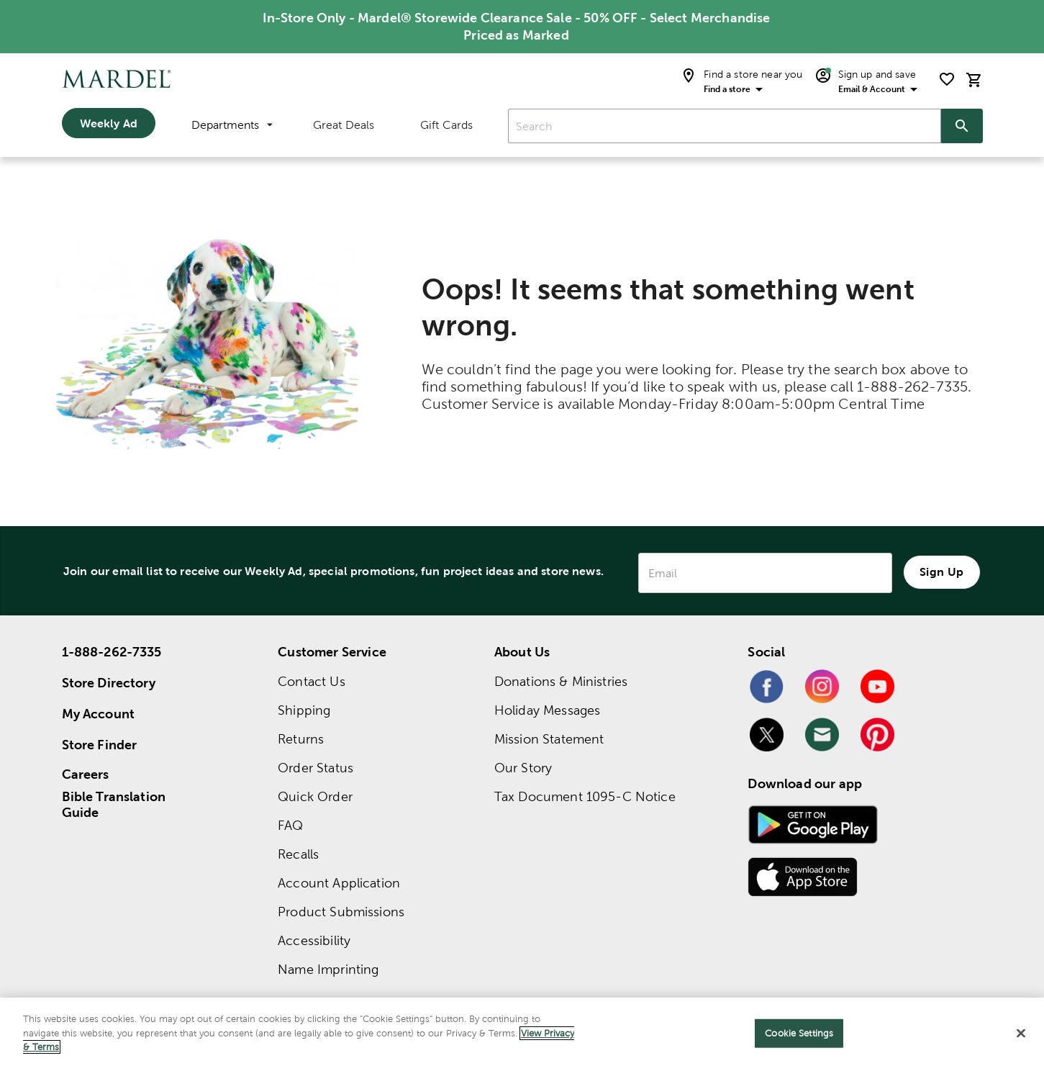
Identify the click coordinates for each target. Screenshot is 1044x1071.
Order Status (315, 767)
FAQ (290, 825)
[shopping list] (947, 79)
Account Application (339, 882)
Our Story (523, 767)
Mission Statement (549, 738)
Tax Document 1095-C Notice (585, 796)
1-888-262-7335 (112, 651)
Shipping (304, 710)
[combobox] (724, 126)
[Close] (1021, 1033)
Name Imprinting (328, 969)
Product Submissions (341, 911)
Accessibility (314, 940)
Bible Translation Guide (114, 805)
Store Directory (108, 682)
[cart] (974, 79)
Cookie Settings (799, 1033)
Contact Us (311, 681)
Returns (301, 738)
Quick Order (315, 796)
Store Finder (99, 744)
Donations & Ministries (560, 681)
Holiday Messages (547, 710)
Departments (232, 125)
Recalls (298, 854)
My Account (98, 713)
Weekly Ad (108, 123)
